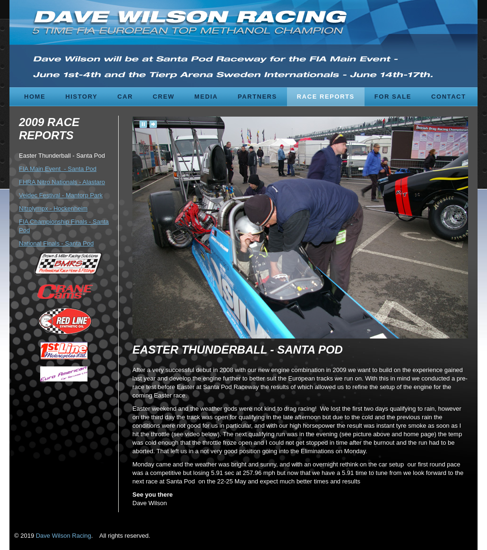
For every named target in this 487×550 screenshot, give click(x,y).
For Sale (392, 96)
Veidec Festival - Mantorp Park (61, 195)
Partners (257, 96)
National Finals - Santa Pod (56, 243)
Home (34, 96)
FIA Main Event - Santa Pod (57, 168)
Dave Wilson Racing (63, 535)
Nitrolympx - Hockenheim (53, 208)
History (81, 96)
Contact (448, 96)
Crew (163, 96)
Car (125, 96)
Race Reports (326, 96)
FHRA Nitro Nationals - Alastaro (62, 182)
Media (206, 96)
